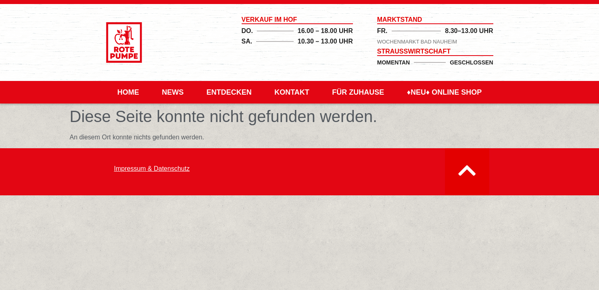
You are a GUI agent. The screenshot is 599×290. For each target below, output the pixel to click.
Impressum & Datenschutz (152, 168)
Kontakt (291, 92)
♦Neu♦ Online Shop (444, 92)
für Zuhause (358, 92)
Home (128, 92)
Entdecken (229, 92)
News (173, 92)
